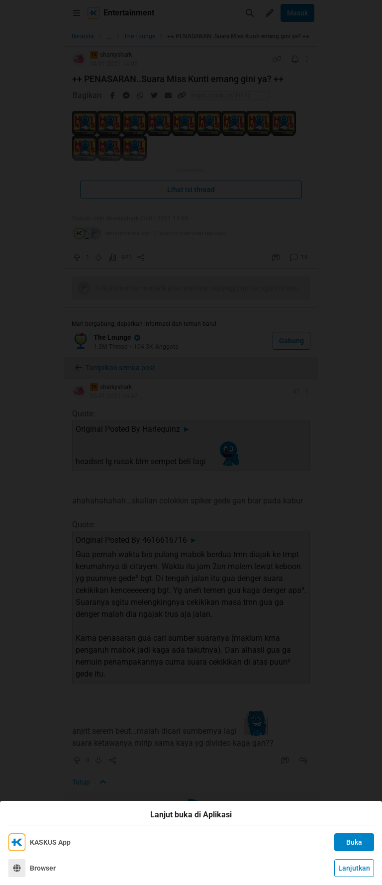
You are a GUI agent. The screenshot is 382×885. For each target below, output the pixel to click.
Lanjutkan (354, 868)
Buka (354, 842)
